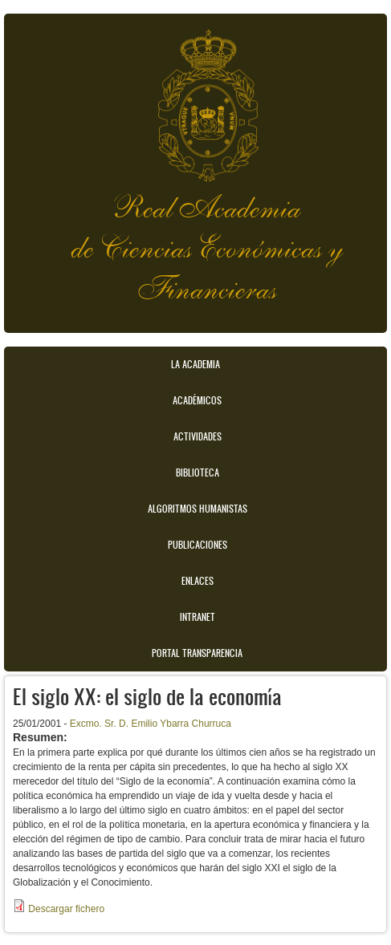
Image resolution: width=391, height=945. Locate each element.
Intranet (197, 616)
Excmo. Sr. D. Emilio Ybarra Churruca (150, 723)
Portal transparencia (197, 653)
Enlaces (197, 580)
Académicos (197, 400)
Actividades (197, 436)
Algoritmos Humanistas (197, 508)
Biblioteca (197, 472)
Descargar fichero (66, 909)
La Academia (195, 364)
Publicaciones (197, 544)
